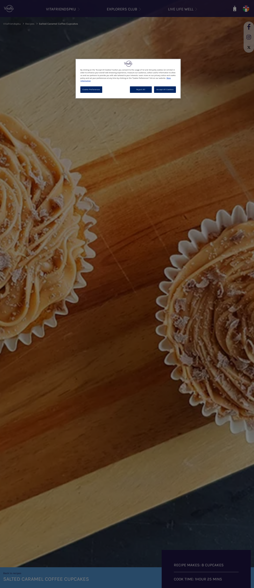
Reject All (140, 89)
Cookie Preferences (91, 89)
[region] (128, 79)
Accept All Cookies (164, 89)
